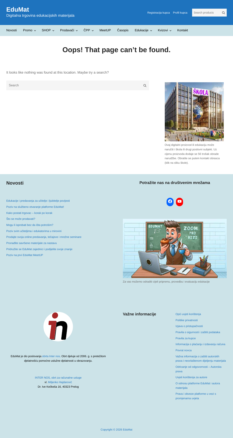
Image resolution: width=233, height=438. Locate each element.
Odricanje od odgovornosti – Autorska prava (198, 369)
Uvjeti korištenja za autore (191, 377)
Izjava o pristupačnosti (189, 326)
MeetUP (105, 30)
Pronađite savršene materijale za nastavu (31, 243)
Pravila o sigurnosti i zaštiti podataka (197, 332)
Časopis (123, 30)
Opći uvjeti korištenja (188, 314)
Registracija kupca (158, 12)
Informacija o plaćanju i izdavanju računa (200, 344)
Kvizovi (163, 30)
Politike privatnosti (186, 320)
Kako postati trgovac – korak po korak (29, 212)
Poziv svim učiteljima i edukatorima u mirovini (34, 231)
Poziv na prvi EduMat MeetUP (24, 255)
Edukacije (141, 30)
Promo (27, 30)
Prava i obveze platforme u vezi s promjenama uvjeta (195, 396)
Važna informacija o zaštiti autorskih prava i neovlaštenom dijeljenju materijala (200, 358)
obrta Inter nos (51, 356)
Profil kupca (180, 12)
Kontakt (182, 30)
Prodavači (67, 30)
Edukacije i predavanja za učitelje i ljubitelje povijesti (38, 200)
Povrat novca (183, 350)
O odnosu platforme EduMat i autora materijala (197, 385)
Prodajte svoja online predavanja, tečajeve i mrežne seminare (43, 236)
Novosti (11, 30)
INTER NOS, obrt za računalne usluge (58, 377)
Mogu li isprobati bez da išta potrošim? (29, 224)
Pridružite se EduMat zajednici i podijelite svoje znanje (39, 249)
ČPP (87, 30)
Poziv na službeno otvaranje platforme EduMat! (35, 206)
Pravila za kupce (185, 338)
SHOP (46, 30)
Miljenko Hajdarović (60, 382)
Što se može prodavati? (20, 218)
